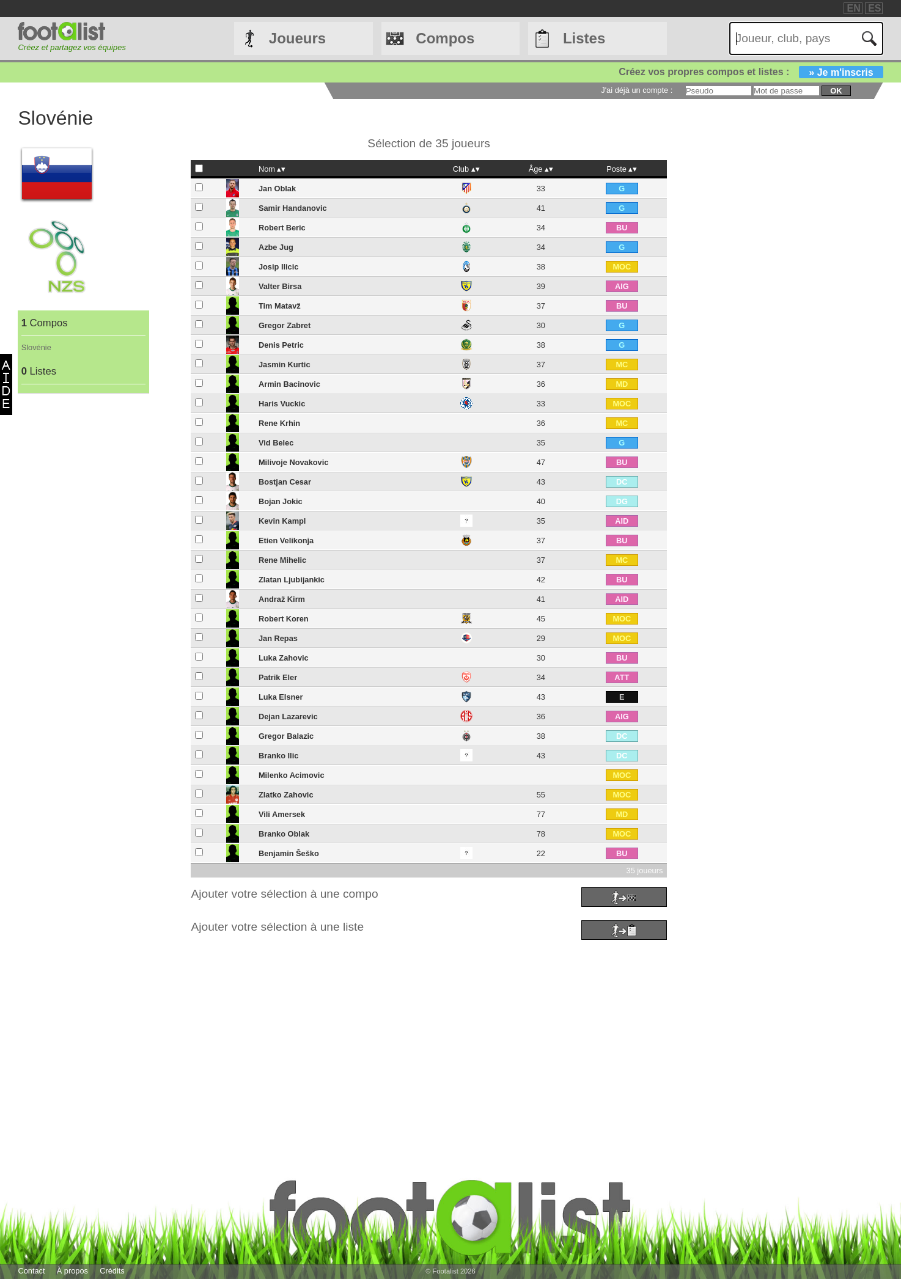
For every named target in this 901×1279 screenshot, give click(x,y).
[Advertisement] (384, 1029)
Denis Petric (281, 345)
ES (874, 8)
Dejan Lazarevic (288, 716)
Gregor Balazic (286, 736)
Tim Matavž (280, 305)
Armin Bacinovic (289, 384)
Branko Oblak (284, 833)
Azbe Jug (276, 247)
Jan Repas (278, 638)
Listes (584, 38)
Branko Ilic (278, 755)
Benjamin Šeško (289, 853)
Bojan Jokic (281, 501)
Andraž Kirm (282, 599)
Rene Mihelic (282, 560)
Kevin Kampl (282, 521)
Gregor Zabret (285, 325)
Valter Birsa (280, 286)
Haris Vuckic (282, 403)
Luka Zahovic (284, 657)
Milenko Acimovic (292, 775)
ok (836, 90)
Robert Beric (282, 227)
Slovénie (36, 347)
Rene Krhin (279, 423)
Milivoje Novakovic (294, 462)
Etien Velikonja (286, 540)
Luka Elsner (281, 697)
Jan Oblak (277, 188)
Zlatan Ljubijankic (292, 579)
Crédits (112, 1270)
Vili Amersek (282, 814)
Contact (31, 1270)
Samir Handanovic (293, 208)
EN (853, 8)
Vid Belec (276, 442)
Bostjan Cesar (285, 481)
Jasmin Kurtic (285, 364)
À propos (72, 1270)
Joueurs (297, 38)
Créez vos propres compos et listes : (751, 72)
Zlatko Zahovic (286, 794)
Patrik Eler (278, 677)
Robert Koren (284, 618)
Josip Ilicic (278, 266)
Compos (445, 38)
